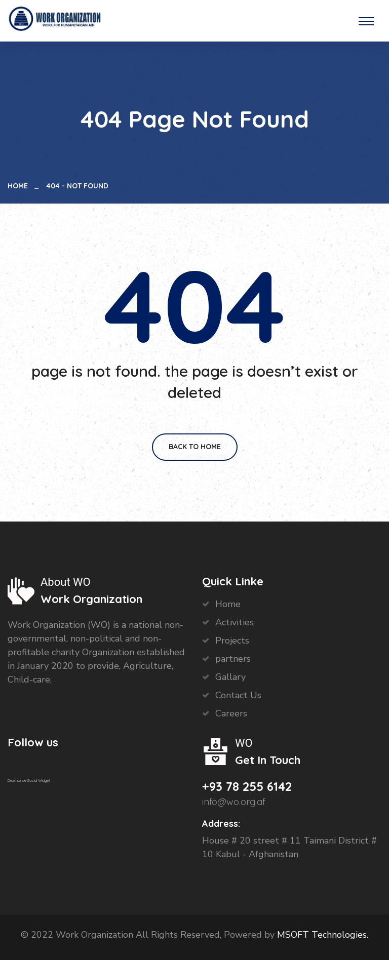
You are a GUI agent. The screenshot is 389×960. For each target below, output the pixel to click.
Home (20, 185)
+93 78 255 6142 (247, 786)
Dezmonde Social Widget (29, 780)
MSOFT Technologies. (321, 935)
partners (233, 659)
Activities (234, 622)
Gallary (230, 677)
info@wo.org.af (233, 802)
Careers (231, 713)
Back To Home (195, 446)
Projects (232, 640)
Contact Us (238, 695)
